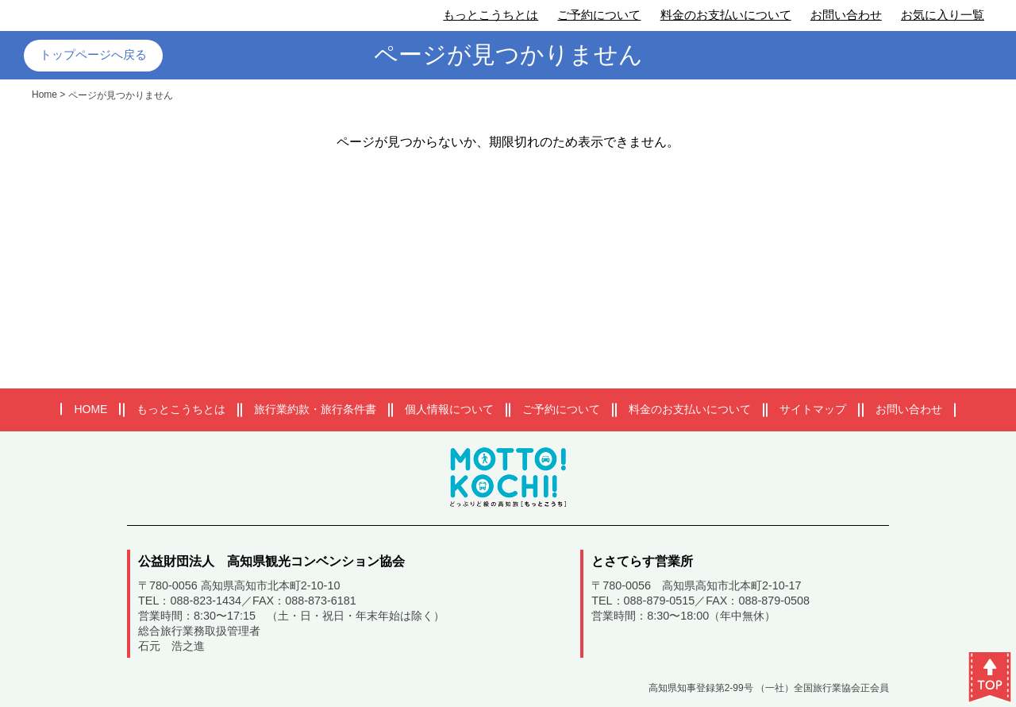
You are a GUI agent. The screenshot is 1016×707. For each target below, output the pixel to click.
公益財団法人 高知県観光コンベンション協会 (271, 561)
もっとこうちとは (490, 14)
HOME (90, 409)
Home (44, 94)
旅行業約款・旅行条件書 (315, 409)
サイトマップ (812, 409)
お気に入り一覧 (942, 14)
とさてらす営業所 (642, 561)
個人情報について (449, 409)
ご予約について (599, 14)
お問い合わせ (846, 14)
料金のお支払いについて (725, 14)
